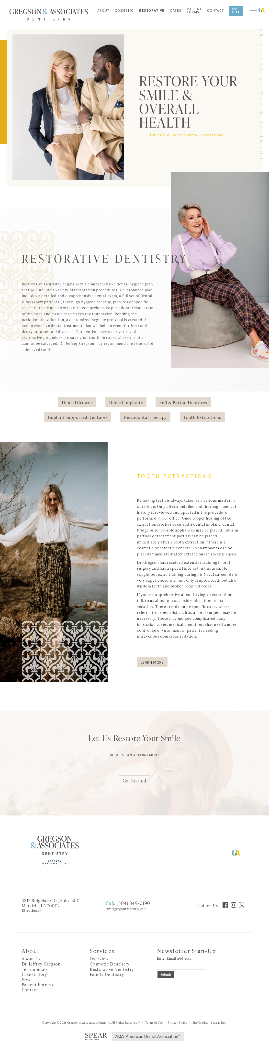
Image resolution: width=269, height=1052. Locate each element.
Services (102, 951)
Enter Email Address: (174, 958)
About (103, 10)
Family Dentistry (107, 974)
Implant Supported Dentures (78, 417)
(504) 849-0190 (128, 903)
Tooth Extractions (202, 417)
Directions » (32, 910)
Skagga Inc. (219, 1022)
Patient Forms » (38, 984)
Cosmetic (124, 10)
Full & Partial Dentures (183, 402)
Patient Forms (194, 11)
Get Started (134, 781)
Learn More (152, 663)
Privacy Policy (177, 1022)
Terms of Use (154, 1022)
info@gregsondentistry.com (126, 909)
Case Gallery (34, 974)
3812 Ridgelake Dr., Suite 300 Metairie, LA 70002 (50, 903)
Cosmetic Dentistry (110, 964)
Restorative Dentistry (112, 969)
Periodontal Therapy (145, 417)
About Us (31, 959)
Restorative (152, 10)
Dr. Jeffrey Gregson (76, 343)
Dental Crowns (77, 402)
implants (211, 548)
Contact (215, 10)
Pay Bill (236, 10)
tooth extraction (189, 542)
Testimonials (35, 969)
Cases (175, 10)
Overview (99, 959)
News (27, 979)
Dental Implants (126, 402)
